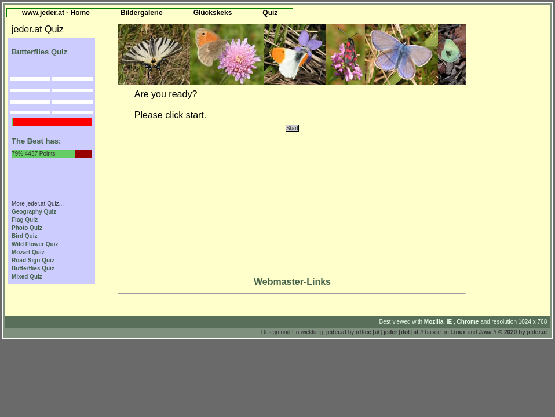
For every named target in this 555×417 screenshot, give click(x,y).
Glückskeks (212, 13)
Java (485, 332)
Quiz (270, 13)
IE (450, 322)
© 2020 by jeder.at (522, 332)
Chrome (469, 322)
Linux (458, 332)
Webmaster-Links (292, 282)
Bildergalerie (142, 13)
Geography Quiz (34, 212)
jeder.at (336, 332)
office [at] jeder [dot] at (387, 332)
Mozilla (433, 322)
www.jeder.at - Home (56, 13)
